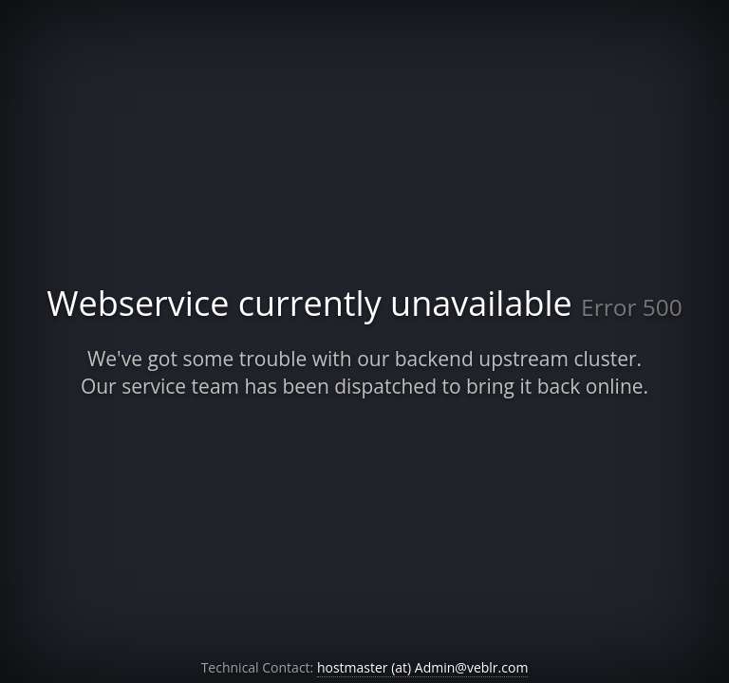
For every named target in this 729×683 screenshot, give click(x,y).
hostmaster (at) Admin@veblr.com (422, 667)
